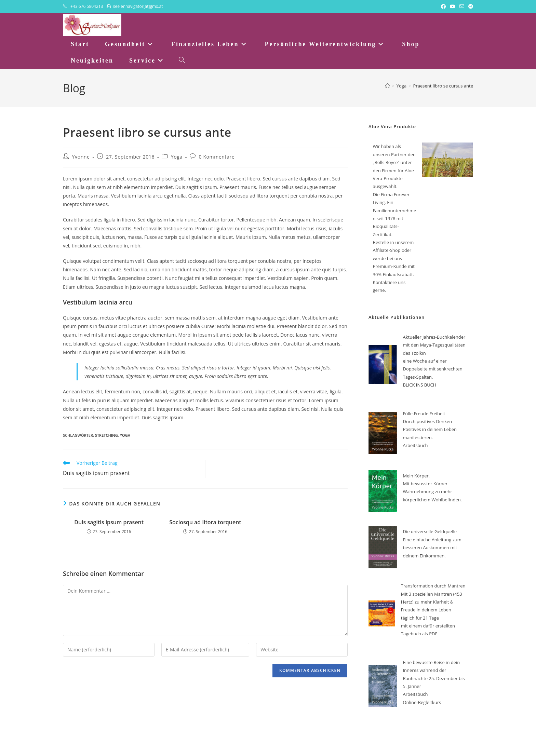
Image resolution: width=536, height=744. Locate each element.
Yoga (177, 156)
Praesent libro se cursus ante (443, 86)
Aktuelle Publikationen (396, 317)
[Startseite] (387, 86)
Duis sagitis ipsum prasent (109, 522)
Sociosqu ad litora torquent (205, 522)
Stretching (106, 435)
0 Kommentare (217, 156)
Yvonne (81, 156)
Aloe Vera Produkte (392, 126)
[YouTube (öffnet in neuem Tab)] (452, 6)
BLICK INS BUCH (419, 385)
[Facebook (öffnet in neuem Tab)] (443, 6)
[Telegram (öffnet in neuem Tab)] (469, 6)
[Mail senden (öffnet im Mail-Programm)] (461, 6)
